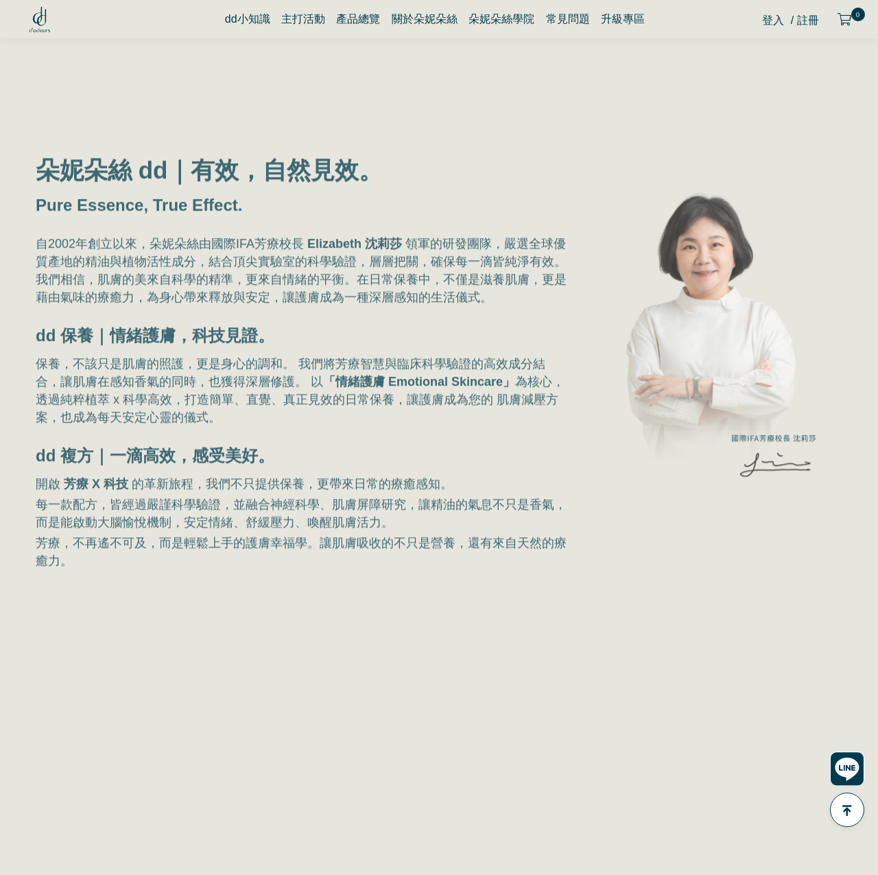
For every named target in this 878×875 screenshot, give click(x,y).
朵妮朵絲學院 (501, 19)
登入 (773, 20)
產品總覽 (358, 19)
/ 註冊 (805, 20)
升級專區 (623, 19)
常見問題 (568, 19)
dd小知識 (247, 19)
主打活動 (303, 19)
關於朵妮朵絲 (425, 19)
